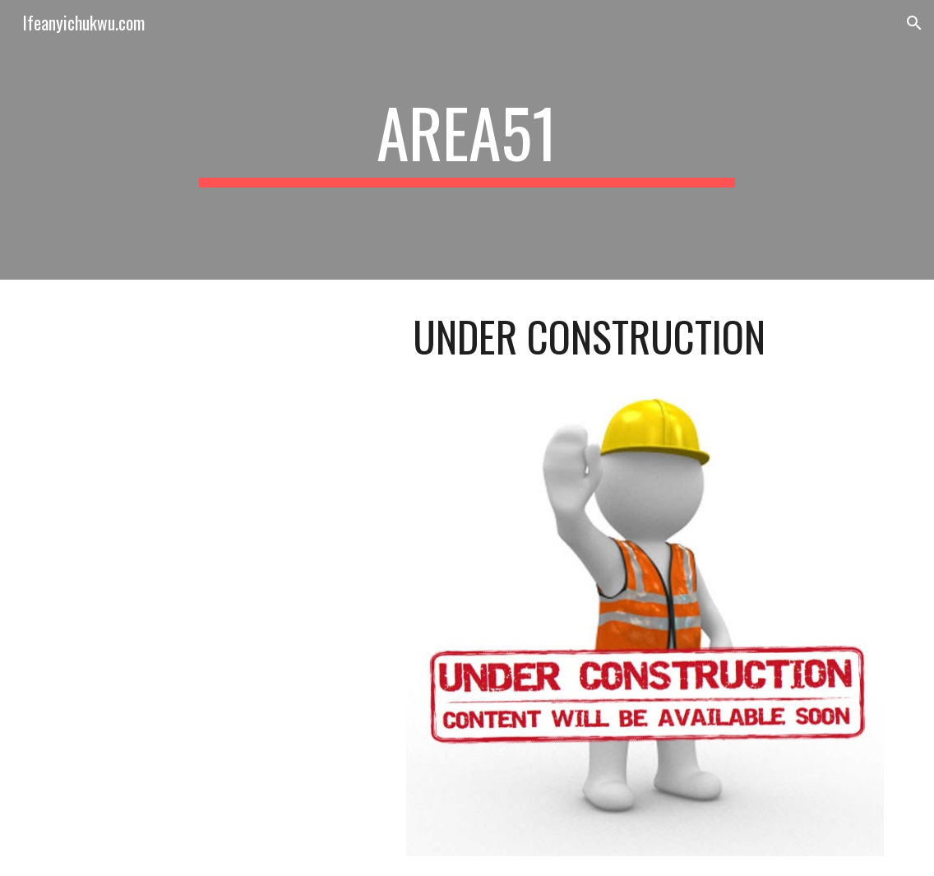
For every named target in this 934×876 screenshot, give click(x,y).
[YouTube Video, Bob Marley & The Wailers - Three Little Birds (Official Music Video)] (217, 393)
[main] (466, 140)
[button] (914, 23)
